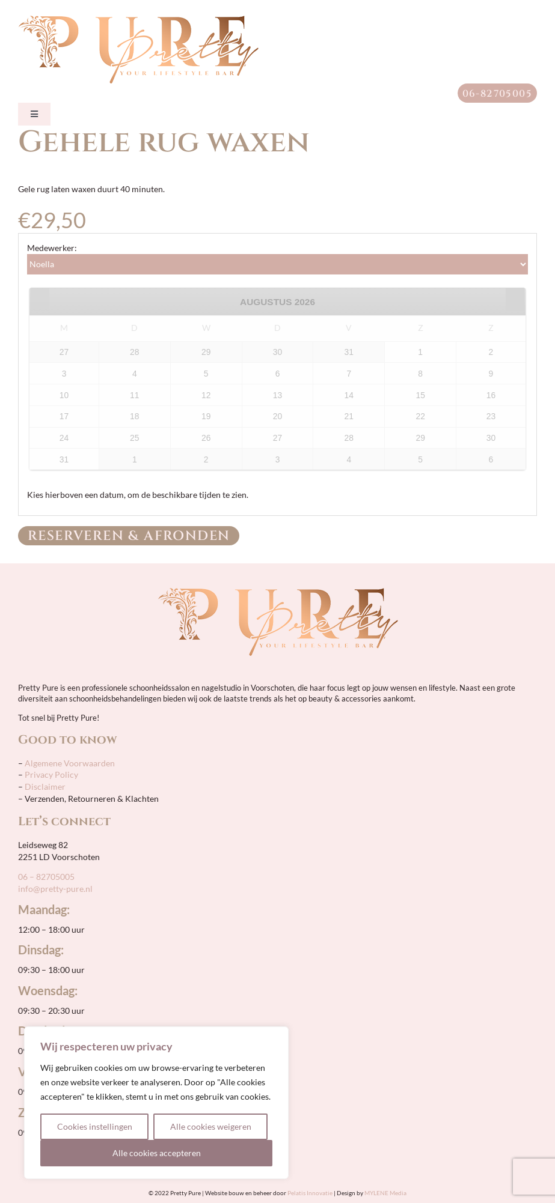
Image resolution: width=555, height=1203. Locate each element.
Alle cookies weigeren (210, 1126)
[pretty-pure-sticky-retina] (138, 19)
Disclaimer (45, 786)
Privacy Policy (51, 774)
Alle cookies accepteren (156, 1153)
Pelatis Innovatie (310, 1192)
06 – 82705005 (46, 876)
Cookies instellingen (94, 1126)
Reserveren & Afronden (129, 536)
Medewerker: (52, 248)
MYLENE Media (385, 1192)
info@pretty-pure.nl (55, 888)
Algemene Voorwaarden (69, 763)
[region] (156, 1102)
